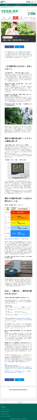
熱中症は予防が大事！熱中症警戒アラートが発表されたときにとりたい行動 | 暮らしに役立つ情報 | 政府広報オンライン (18, 320)
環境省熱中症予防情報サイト (14, 238)
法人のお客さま (30, 4)
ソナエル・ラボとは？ (31, 10)
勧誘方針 (2, 404)
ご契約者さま (6, 4)
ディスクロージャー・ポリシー (5, 409)
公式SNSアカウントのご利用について (6, 416)
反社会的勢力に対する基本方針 (5, 411)
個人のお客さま (18, 4)
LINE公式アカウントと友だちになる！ (18, 394)
